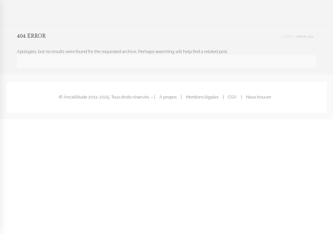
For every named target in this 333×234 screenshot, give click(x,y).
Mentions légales (202, 97)
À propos (168, 97)
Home (287, 36)
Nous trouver (258, 97)
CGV (232, 97)
